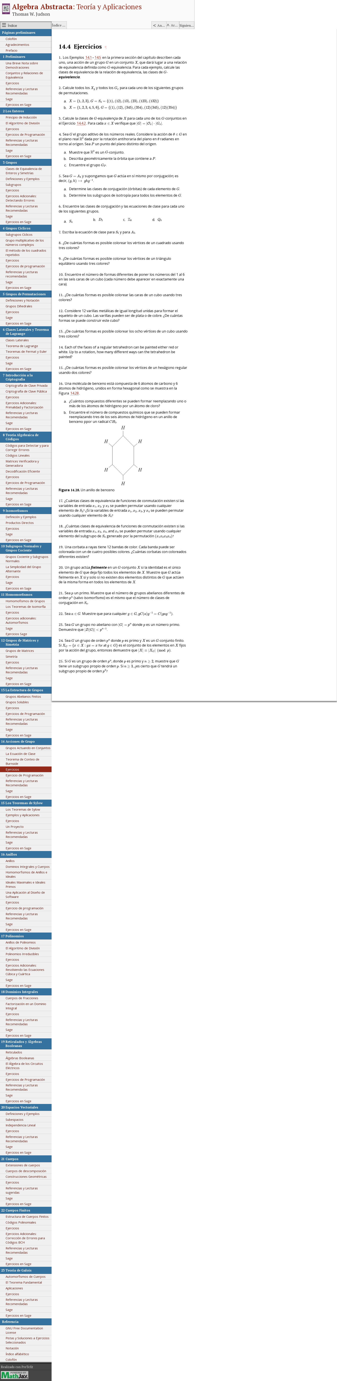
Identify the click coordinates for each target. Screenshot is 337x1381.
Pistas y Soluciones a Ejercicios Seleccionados (27, 1340)
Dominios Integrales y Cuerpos (28, 866)
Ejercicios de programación (25, 266)
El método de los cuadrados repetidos (26, 252)
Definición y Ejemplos (21, 517)
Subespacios (14, 1119)
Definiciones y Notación (22, 300)
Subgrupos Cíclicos (19, 234)
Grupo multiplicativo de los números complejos (25, 242)
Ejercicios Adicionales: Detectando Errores (21, 198)
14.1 (88, 57)
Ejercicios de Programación (25, 134)
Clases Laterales (17, 340)
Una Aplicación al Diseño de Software (25, 894)
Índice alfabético (59, 25)
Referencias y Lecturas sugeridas (22, 1190)
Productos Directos (20, 522)
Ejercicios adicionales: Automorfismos (21, 620)
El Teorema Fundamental (24, 1282)
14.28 (74, 393)
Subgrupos (13, 184)
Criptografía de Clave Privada (26, 385)
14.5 (98, 57)
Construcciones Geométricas (26, 1176)
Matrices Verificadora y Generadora (22, 463)
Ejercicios (12, 83)
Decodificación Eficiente (23, 471)
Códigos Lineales (18, 455)
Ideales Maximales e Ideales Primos (25, 884)
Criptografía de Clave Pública (26, 391)
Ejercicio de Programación (24, 775)
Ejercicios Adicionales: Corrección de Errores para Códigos (25, 1238)
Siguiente (186, 25)
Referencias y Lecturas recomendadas (22, 274)
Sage (9, 99)
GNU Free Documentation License (24, 1330)
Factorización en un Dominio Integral (26, 1006)
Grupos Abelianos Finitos (23, 696)
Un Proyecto (15, 826)
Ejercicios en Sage (18, 104)
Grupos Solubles (17, 702)
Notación (12, 1348)
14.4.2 (81, 123)
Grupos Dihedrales (19, 306)
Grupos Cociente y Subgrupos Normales (27, 558)
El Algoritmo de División (23, 123)
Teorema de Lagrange (22, 346)
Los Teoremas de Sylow (23, 809)
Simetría (11, 656)
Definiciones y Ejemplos (23, 179)
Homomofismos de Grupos (25, 601)
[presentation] (107, 62)
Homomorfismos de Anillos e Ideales (26, 874)
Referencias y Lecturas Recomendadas (22, 91)
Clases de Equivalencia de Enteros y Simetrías (24, 170)
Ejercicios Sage (16, 634)
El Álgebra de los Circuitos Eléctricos (24, 1065)
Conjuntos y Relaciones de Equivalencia (24, 75)
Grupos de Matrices (20, 650)
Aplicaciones (14, 1288)
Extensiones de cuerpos (23, 1165)
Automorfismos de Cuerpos (26, 1276)
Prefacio (11, 50)
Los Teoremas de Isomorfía (26, 606)
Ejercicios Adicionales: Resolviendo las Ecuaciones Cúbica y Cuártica (25, 969)
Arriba (175, 25)
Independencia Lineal (20, 1125)
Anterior (161, 25)
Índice (12, 26)
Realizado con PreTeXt (17, 1367)
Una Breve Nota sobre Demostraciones (22, 65)
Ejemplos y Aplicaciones (23, 815)
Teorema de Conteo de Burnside (22, 761)
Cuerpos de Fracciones (22, 998)
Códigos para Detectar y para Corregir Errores (27, 447)
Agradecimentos (17, 44)
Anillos (10, 861)
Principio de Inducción (21, 117)
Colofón (11, 39)
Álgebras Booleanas (20, 1058)
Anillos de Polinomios (21, 942)
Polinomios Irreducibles (22, 954)
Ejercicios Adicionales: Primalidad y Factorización (24, 405)
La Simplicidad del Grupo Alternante (23, 569)
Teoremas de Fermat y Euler (26, 351)
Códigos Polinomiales (21, 1222)
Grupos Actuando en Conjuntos (28, 748)
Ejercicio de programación (24, 908)
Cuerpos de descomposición (26, 1171)
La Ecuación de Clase (20, 753)
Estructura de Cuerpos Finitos (27, 1216)
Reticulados (14, 1052)
